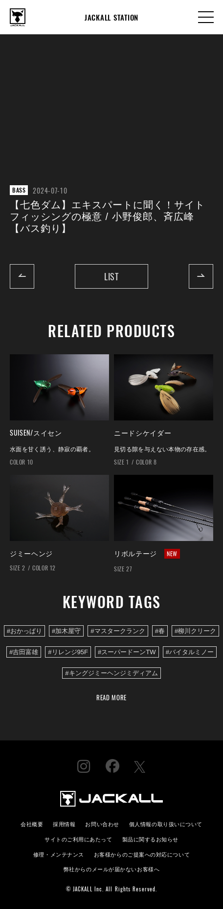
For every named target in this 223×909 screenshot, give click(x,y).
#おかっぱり (24, 631)
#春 (160, 631)
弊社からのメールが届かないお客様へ (111, 868)
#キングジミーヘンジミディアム (111, 673)
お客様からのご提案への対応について (142, 854)
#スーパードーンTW (127, 652)
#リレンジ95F (68, 652)
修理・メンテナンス (58, 854)
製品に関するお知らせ (150, 838)
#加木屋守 (66, 631)
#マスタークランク (117, 631)
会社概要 (32, 823)
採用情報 (64, 823)
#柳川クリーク (195, 631)
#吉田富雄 (23, 652)
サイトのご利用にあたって (78, 838)
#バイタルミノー (190, 652)
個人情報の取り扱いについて (165, 823)
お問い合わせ (102, 823)
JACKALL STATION (111, 17)
